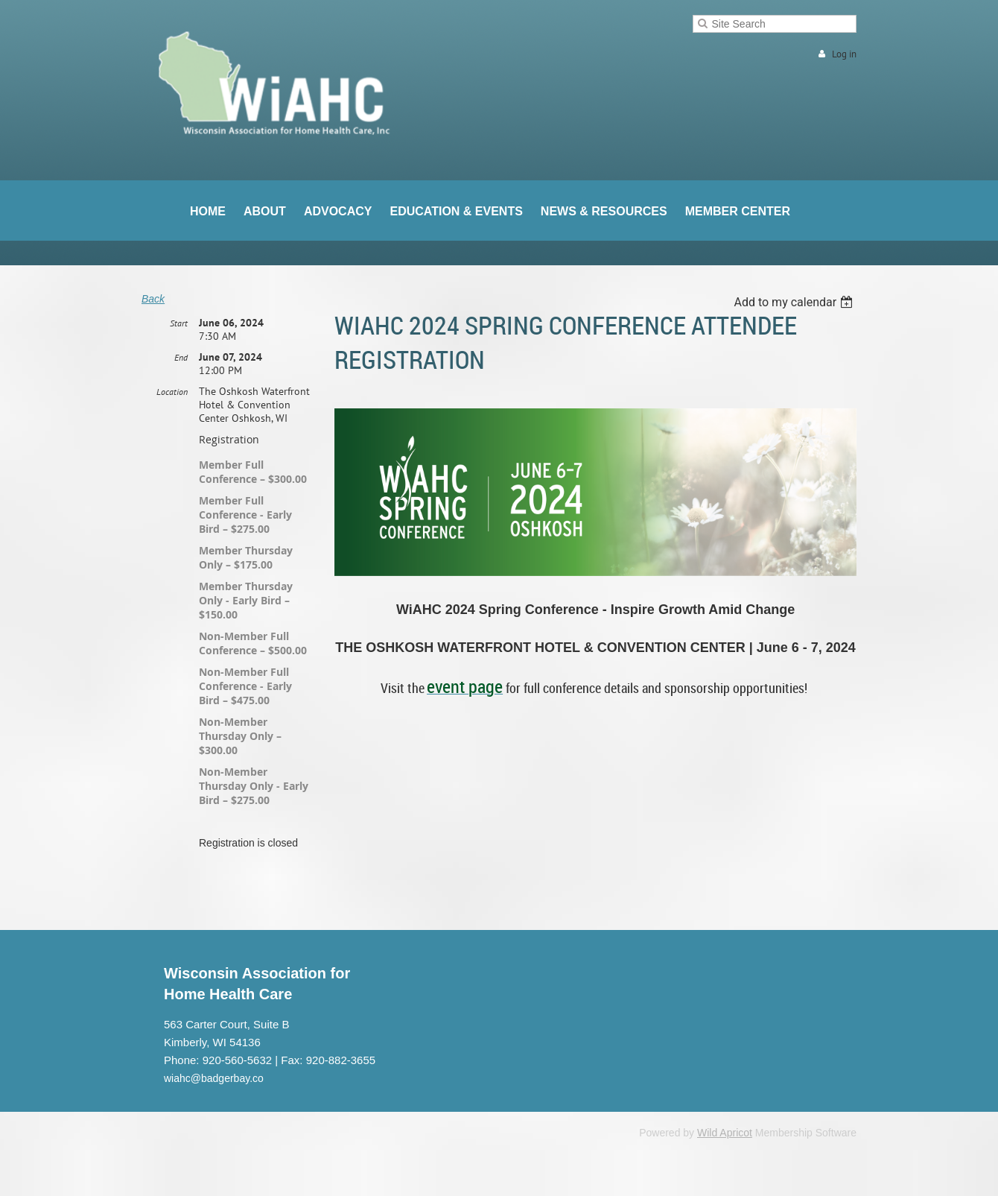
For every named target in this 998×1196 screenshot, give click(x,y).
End (181, 357)
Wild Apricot (724, 1133)
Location (172, 391)
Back (153, 299)
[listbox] (795, 302)
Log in (844, 54)
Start (179, 323)
